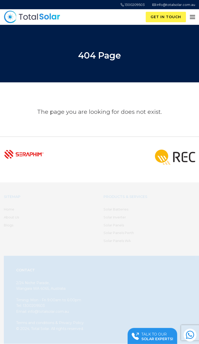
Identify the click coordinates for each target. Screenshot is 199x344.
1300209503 (133, 5)
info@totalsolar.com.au (173, 5)
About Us (11, 217)
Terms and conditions (35, 322)
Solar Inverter (114, 217)
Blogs (8, 225)
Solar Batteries (115, 209)
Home (9, 209)
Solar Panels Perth (118, 233)
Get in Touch (166, 17)
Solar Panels (113, 225)
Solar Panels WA (117, 241)
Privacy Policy (71, 322)
